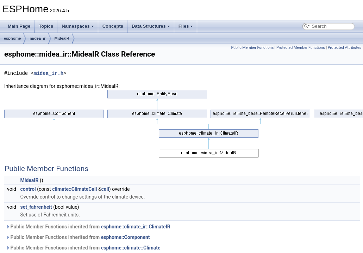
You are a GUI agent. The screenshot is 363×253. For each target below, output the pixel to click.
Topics (46, 26)
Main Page (19, 26)
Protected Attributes (344, 47)
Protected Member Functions (300, 47)
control (28, 189)
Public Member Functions (252, 47)
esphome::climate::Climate (131, 248)
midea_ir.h (48, 73)
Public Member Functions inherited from (88, 226)
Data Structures (151, 26)
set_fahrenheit (36, 207)
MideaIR (62, 38)
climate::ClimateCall (74, 189)
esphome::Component (125, 237)
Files (186, 26)
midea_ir (37, 38)
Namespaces (78, 26)
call (105, 189)
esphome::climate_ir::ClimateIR (135, 226)
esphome (12, 38)
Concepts (112, 26)
